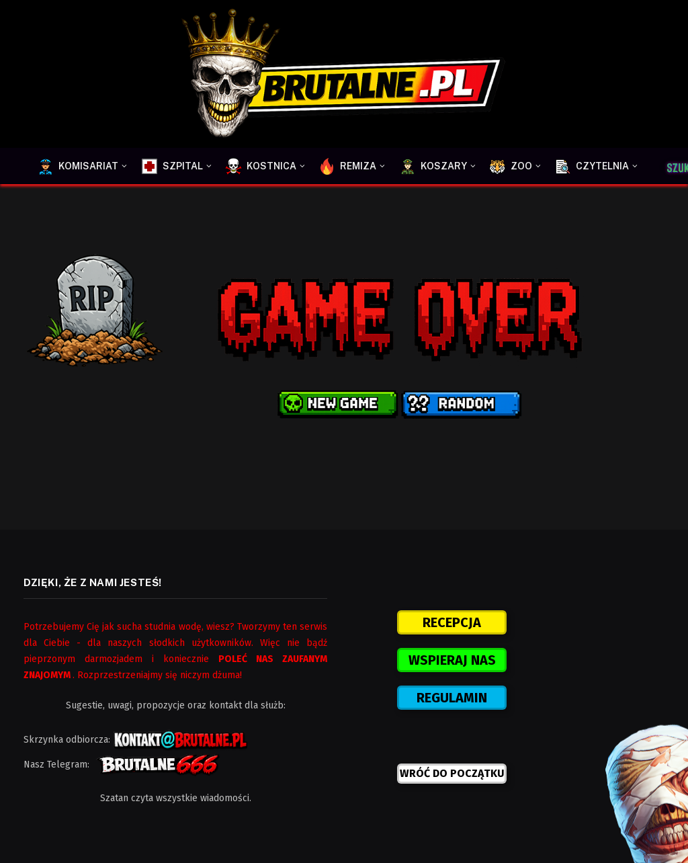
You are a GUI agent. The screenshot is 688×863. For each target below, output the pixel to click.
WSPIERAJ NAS (452, 660)
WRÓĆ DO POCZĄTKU (452, 773)
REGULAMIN (452, 698)
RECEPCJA (452, 622)
